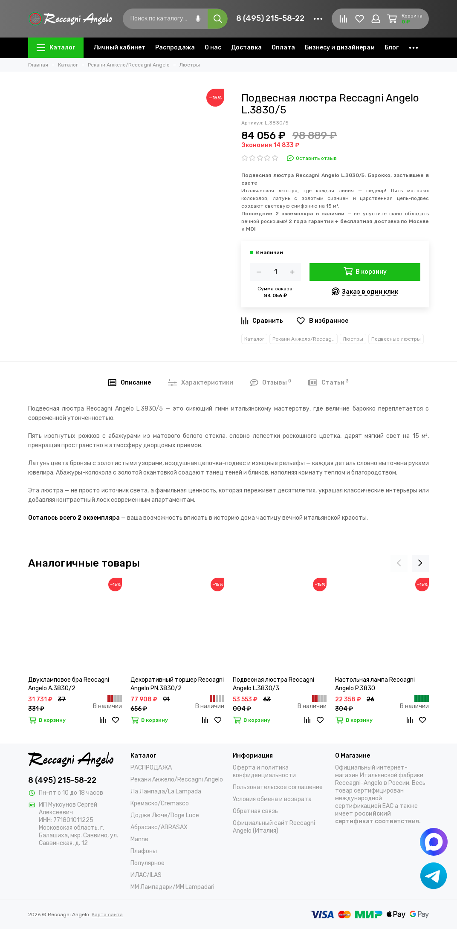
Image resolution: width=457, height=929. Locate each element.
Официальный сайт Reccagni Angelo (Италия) (274, 826)
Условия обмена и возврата (272, 799)
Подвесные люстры (396, 339)
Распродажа (175, 47)
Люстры (353, 339)
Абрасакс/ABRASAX (159, 827)
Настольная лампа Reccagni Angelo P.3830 (375, 684)
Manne (139, 839)
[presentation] (399, 563)
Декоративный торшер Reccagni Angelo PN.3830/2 (177, 684)
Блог (392, 47)
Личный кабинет (119, 47)
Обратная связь (255, 811)
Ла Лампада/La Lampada (165, 791)
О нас (213, 47)
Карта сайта (107, 914)
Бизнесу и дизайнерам (340, 47)
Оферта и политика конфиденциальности (264, 771)
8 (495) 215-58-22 (270, 18)
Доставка (246, 47)
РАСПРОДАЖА (151, 767)
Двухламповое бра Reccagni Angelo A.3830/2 (68, 684)
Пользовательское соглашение (278, 787)
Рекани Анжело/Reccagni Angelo (305, 339)
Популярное (147, 863)
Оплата (283, 47)
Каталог (56, 47)
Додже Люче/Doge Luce (164, 815)
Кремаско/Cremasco (159, 803)
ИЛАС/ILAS (146, 875)
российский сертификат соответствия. (378, 817)
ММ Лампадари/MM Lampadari (172, 887)
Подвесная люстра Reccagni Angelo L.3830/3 (273, 684)
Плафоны (143, 851)
